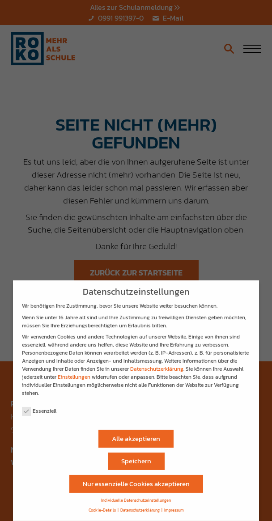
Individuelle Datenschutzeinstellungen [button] (136, 497)
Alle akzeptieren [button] (136, 434)
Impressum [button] (174, 506)
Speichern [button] (136, 457)
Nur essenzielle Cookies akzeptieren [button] (136, 479)
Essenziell (39, 407)
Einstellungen (74, 373)
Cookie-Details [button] (102, 506)
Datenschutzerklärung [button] (140, 506)
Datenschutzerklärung (156, 365)
